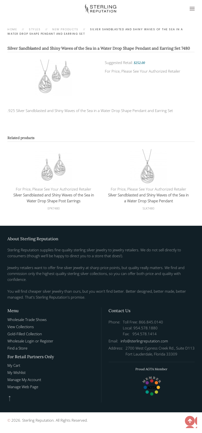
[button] (192, 8)
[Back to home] (101, 8)
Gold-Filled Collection (24, 333)
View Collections (20, 326)
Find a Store (17, 348)
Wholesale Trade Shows (27, 319)
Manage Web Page (22, 386)
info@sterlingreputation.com (144, 340)
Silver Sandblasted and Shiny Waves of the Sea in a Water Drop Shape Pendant (148, 197)
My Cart (13, 365)
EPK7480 (54, 208)
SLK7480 (148, 208)
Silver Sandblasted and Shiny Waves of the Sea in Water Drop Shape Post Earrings (53, 197)
